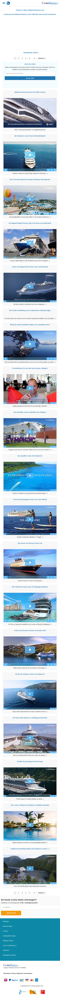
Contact (5, 931)
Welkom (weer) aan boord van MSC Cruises (30, 92)
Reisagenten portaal (9, 955)
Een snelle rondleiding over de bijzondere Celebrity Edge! (30, 310)
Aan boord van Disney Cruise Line (30, 543)
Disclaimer (7, 973)
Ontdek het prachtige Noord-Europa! (30, 761)
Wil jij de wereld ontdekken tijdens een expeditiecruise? (30, 324)
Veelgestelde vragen (9, 936)
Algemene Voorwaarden (24, 973)
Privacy (13, 973)
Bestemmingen (7, 926)
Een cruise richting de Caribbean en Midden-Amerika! (30, 805)
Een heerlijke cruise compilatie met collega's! (30, 412)
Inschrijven (11, 913)
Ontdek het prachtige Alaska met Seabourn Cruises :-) (30, 849)
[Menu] (4, 3)
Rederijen (6, 921)
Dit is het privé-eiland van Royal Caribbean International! (30, 179)
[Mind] (33, 991)
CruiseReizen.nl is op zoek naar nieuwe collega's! (30, 368)
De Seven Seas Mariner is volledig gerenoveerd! (30, 718)
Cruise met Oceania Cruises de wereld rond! (30, 630)
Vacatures (6, 950)
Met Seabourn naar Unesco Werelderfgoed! (30, 136)
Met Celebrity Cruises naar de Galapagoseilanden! (30, 587)
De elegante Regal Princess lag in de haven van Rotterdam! (30, 223)
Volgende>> (41, 58)
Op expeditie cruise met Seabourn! (30, 456)
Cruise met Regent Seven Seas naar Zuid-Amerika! (30, 267)
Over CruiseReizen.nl (9, 945)
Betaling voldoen (8, 940)
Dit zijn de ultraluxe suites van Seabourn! (30, 674)
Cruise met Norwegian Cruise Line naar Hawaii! (30, 499)
